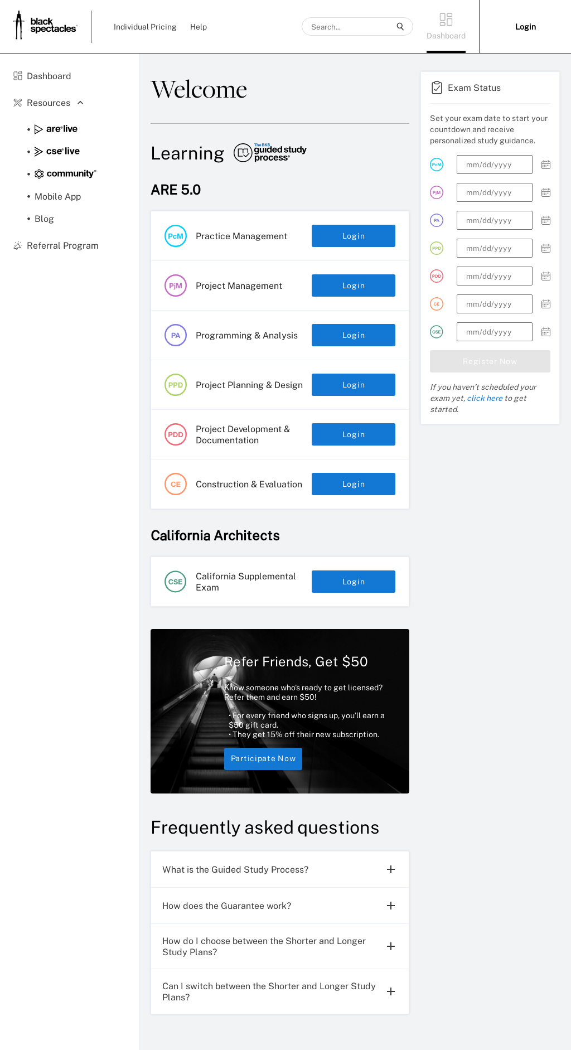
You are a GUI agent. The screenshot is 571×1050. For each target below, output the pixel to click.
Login (353, 236)
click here (484, 398)
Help (198, 26)
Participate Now (263, 759)
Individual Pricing (145, 26)
